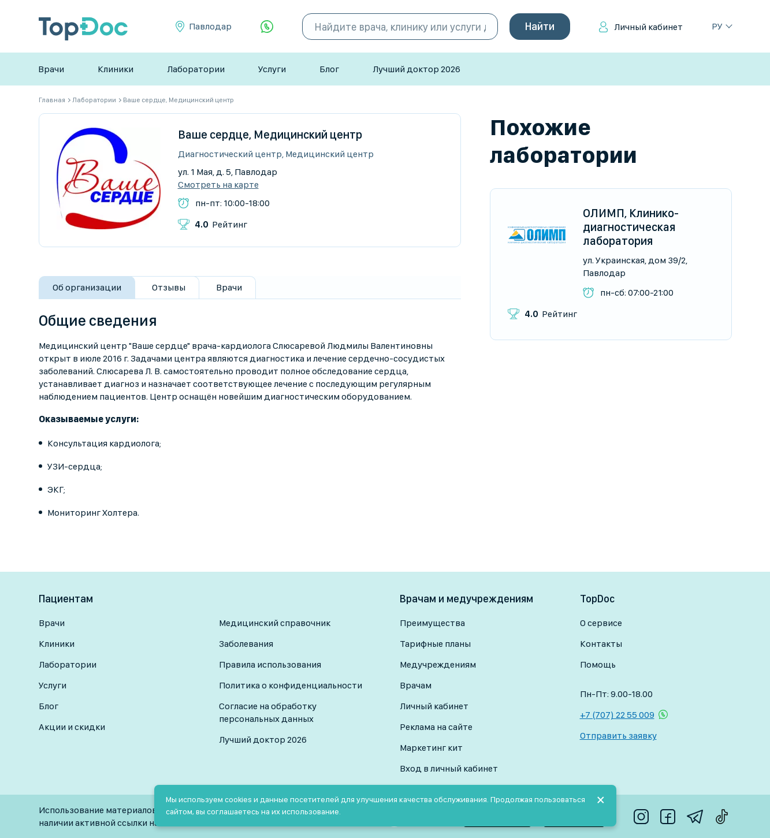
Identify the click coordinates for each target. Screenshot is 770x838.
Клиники (115, 69)
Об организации (87, 287)
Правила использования (270, 664)
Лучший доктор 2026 (416, 69)
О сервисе (601, 622)
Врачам (416, 685)
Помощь (598, 664)
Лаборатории (196, 69)
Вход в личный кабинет (449, 768)
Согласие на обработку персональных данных (268, 712)
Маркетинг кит (431, 747)
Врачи (51, 69)
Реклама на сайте (436, 726)
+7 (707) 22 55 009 (617, 714)
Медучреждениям (438, 664)
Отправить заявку (618, 735)
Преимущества (432, 622)
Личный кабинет (648, 26)
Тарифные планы (435, 643)
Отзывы (168, 287)
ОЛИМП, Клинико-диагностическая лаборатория (631, 227)
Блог (329, 69)
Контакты (601, 643)
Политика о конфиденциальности (290, 685)
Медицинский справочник (274, 622)
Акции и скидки (72, 726)
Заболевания (246, 643)
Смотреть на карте (218, 185)
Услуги (272, 69)
